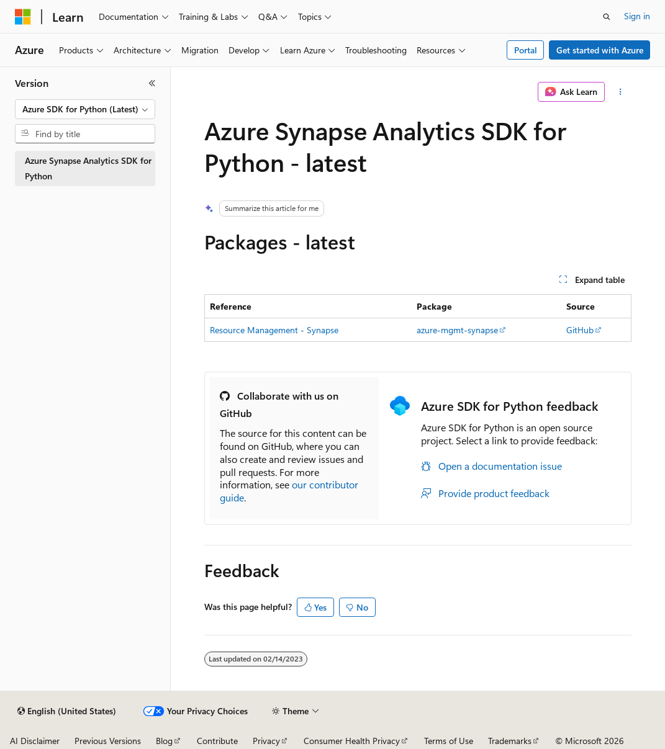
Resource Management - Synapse (274, 330)
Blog (164, 741)
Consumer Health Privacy (352, 741)
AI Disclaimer (35, 741)
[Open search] (606, 17)
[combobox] (85, 109)
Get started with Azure (599, 50)
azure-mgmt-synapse (457, 330)
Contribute (217, 741)
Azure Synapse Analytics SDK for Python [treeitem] (88, 168)
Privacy (266, 741)
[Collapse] (152, 83)
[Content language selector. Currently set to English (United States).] (67, 711)
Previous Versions (108, 741)
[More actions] (620, 92)
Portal (525, 50)
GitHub (580, 330)
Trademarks (510, 741)
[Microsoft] (23, 17)
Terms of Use (448, 741)
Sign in (637, 16)
